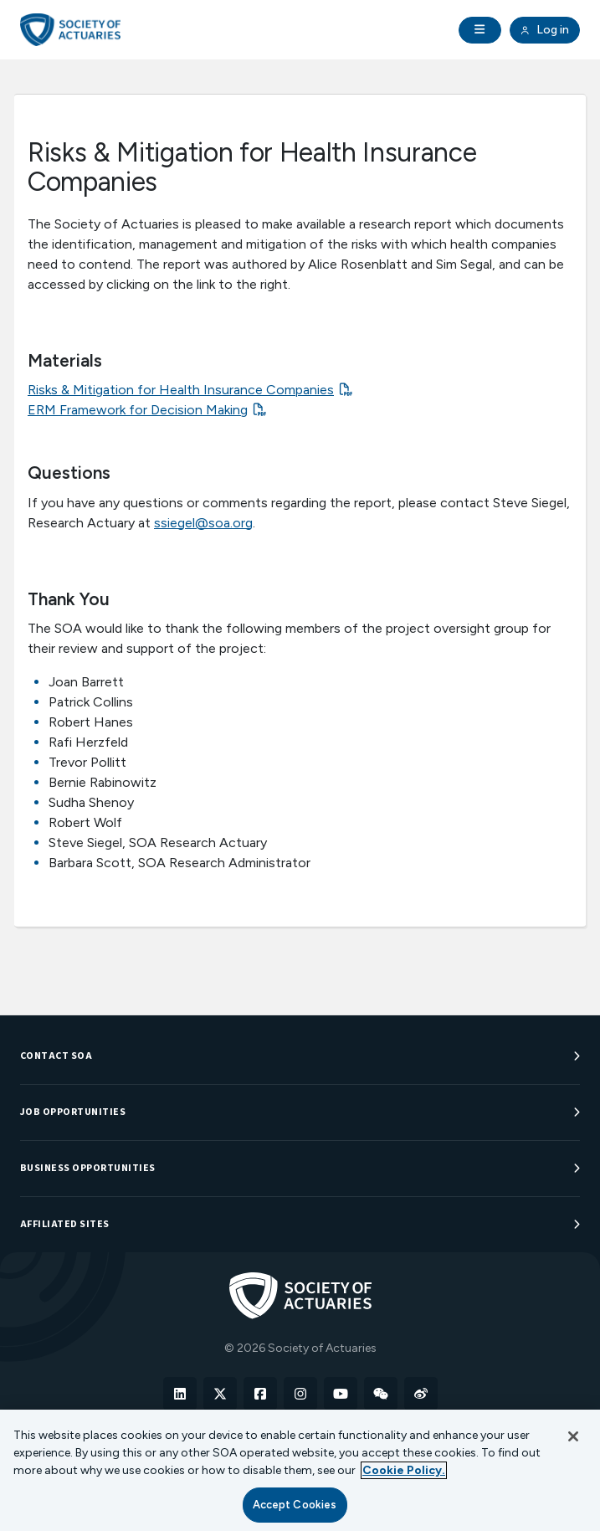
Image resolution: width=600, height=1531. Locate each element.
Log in (545, 30)
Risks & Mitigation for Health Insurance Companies (181, 390)
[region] (300, 1470)
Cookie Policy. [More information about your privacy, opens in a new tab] (403, 1470)
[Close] (573, 1436)
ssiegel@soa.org (203, 523)
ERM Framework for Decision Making (138, 410)
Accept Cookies (295, 1504)
